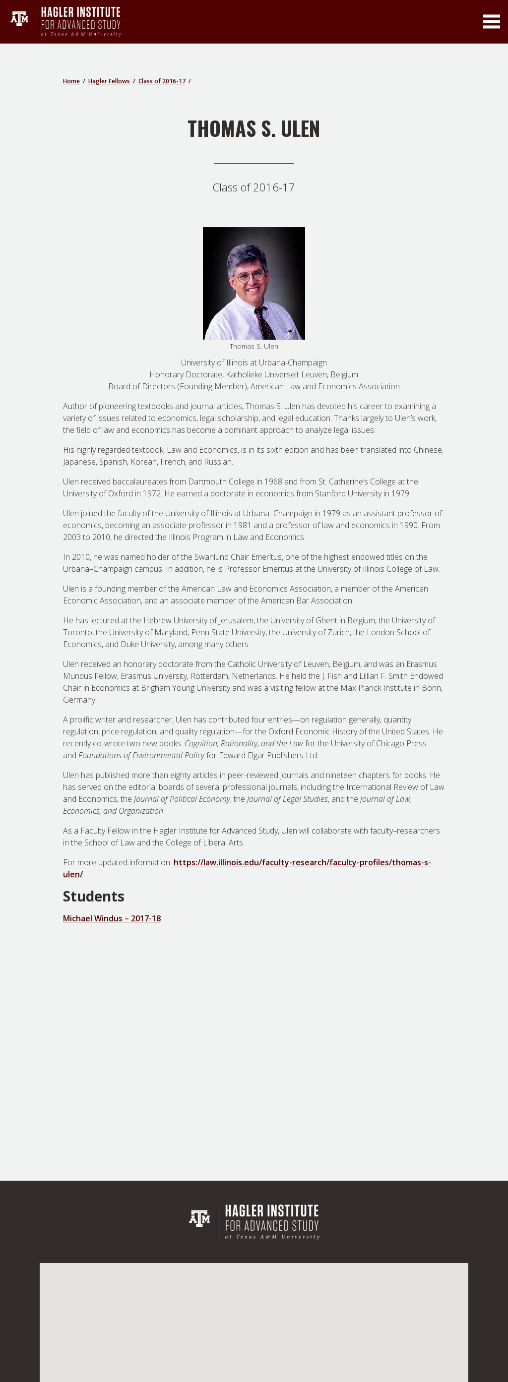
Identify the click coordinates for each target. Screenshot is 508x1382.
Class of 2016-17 (162, 81)
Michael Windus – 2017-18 (112, 918)
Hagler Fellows (109, 81)
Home (71, 81)
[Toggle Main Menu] (491, 21)
